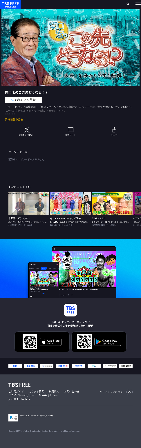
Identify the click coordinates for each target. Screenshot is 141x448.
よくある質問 (36, 398)
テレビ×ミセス (99, 225)
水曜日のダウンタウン (19, 225)
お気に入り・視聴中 (91, 5)
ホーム (41, 5)
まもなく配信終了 (56, 14)
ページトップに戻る (116, 399)
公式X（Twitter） (19, 406)
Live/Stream (73, 3)
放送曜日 (49, 5)
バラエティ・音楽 (91, 14)
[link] (28, 211)
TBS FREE (10, 6)
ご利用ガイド (16, 398)
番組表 (132, 5)
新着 (40, 14)
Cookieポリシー (48, 402)
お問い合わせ (71, 398)
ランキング (60, 5)
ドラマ (74, 14)
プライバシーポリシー (21, 402)
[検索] (109, 6)
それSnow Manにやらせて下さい (66, 225)
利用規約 (54, 398)
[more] (105, 15)
